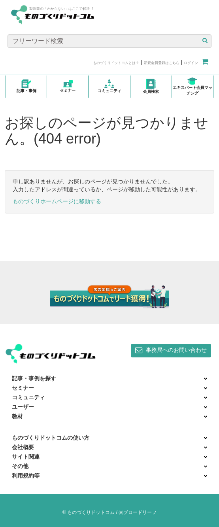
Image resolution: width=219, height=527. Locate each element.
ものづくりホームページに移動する (57, 201)
